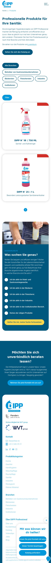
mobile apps (22, 560)
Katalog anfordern (32, 553)
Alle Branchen (10, 65)
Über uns (9, 523)
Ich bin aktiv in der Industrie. (21, 300)
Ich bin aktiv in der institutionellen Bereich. (27, 307)
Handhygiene (11, 468)
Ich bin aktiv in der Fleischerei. (22, 294)
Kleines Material (12, 487)
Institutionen (10, 85)
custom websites (35, 560)
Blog (7, 540)
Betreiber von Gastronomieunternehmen (21, 72)
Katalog (9, 530)
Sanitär (9, 477)
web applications (12, 560)
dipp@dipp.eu (14, 441)
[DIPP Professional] (8, 4)
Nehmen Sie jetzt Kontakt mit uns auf (25, 383)
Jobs (8, 537)
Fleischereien (25, 79)
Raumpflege (10, 474)
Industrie (41, 79)
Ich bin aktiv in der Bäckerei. (21, 288)
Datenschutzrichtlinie (13, 552)
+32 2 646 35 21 (15, 444)
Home (4, 11)
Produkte (12, 11)
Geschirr (9, 464)
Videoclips (10, 533)
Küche (8, 461)
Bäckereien (9, 79)
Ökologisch (10, 484)
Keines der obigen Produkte (21, 313)
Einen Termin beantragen (32, 546)
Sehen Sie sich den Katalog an (17, 52)
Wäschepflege (11, 471)
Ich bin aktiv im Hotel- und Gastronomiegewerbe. (20, 280)
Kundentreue (11, 527)
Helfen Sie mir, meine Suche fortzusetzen (24, 322)
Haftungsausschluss (13, 555)
